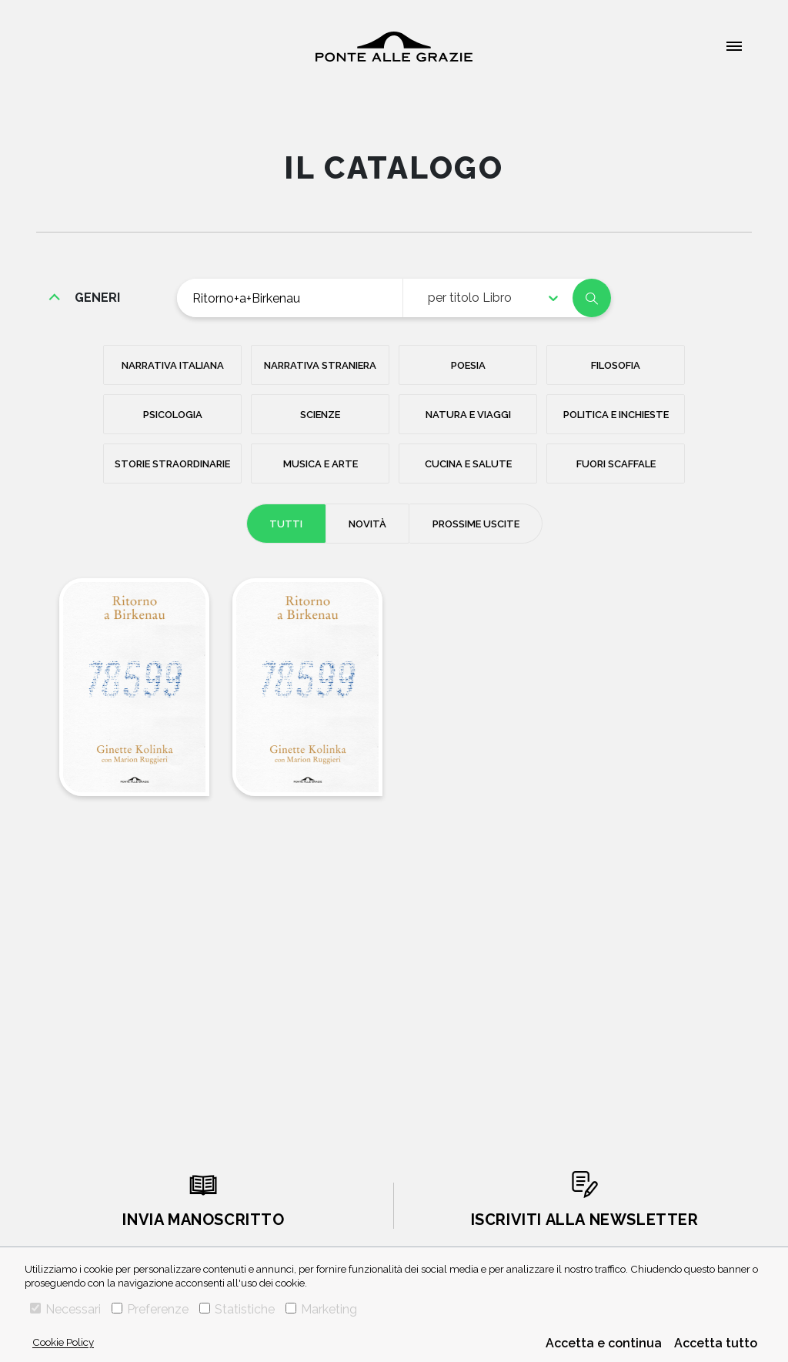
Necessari (65, 1309)
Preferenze (150, 1309)
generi (97, 297)
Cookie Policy (63, 1342)
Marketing (321, 1309)
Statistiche (237, 1309)
